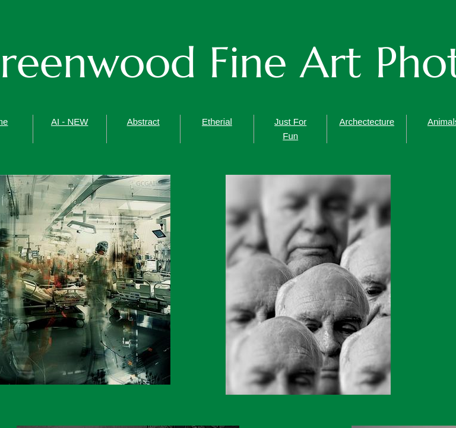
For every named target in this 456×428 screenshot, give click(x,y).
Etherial (217, 122)
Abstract (143, 122)
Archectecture (366, 122)
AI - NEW (69, 122)
